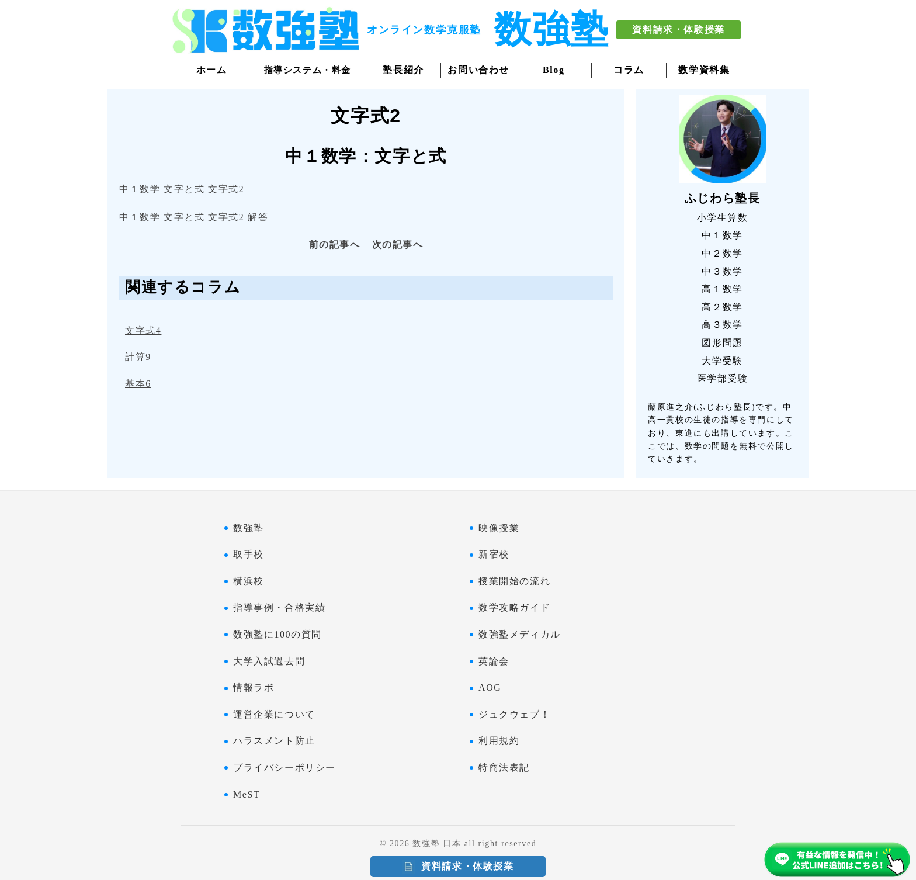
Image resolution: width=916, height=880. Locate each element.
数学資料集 (704, 70)
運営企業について (274, 714)
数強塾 (248, 528)
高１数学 (722, 289)
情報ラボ (253, 687)
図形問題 (722, 343)
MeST (246, 794)
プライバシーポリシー (284, 767)
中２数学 (722, 253)
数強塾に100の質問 (277, 634)
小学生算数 (722, 218)
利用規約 (498, 741)
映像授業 (498, 528)
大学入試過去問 (269, 661)
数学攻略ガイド (514, 607)
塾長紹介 (403, 70)
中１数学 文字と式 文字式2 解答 (193, 217)
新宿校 (493, 554)
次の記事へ (398, 245)
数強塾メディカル (519, 634)
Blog (554, 70)
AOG (489, 687)
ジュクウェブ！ (514, 714)
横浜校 (248, 581)
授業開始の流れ (514, 581)
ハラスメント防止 (274, 741)
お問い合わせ (478, 70)
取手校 (248, 554)
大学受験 (722, 361)
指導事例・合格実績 (279, 607)
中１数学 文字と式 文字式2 (181, 189)
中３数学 (722, 271)
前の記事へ (334, 245)
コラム (628, 70)
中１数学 (722, 235)
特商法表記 (504, 767)
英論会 (493, 661)
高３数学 (722, 325)
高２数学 (722, 307)
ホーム (211, 70)
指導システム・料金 (307, 70)
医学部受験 (722, 378)
